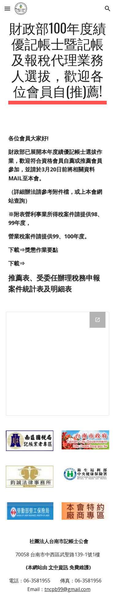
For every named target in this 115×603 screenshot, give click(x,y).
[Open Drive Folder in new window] (97, 320)
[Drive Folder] (57, 364)
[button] (7, 8)
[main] (57, 62)
